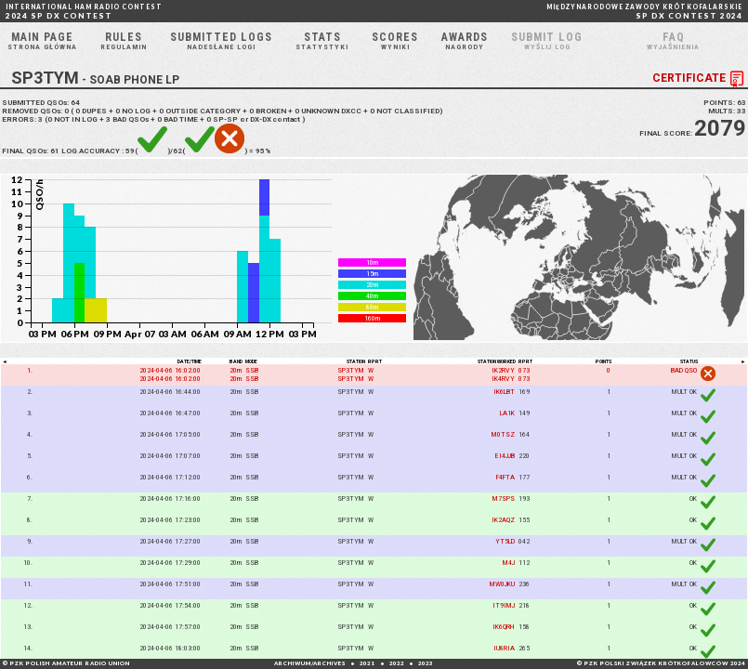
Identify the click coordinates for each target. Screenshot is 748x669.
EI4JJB (505, 456)
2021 (367, 663)
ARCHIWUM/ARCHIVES (310, 663)
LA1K (507, 413)
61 (54, 151)
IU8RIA (504, 648)
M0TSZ (503, 434)
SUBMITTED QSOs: (41, 102)
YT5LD (505, 541)
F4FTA (505, 477)
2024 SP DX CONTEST (84, 12)
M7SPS (503, 498)
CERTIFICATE (700, 79)
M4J (509, 562)
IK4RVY (503, 378)
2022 (396, 663)
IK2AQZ (503, 520)
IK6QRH (503, 627)
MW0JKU (502, 584)
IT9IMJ (503, 605)
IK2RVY (503, 370)
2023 (425, 663)
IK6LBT (504, 391)
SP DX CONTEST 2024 (644, 12)
